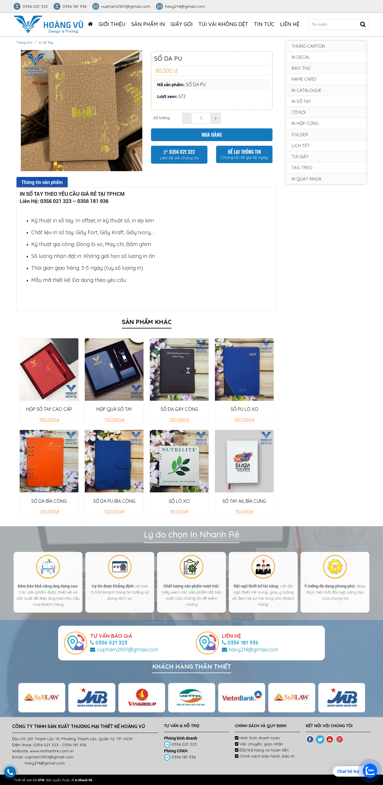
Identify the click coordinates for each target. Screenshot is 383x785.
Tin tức (264, 24)
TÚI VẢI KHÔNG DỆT (223, 24)
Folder (300, 134)
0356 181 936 (180, 757)
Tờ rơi (298, 112)
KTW (41, 780)
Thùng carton (308, 46)
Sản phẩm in (148, 24)
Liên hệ (289, 24)
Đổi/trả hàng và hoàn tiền (262, 750)
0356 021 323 (181, 744)
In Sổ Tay (46, 42)
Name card (304, 79)
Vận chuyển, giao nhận (259, 744)
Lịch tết (301, 145)
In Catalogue (306, 90)
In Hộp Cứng (305, 123)
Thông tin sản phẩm (42, 182)
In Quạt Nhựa (306, 179)
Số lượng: (161, 117)
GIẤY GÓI (182, 24)
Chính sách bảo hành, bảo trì (264, 756)
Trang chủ (24, 42)
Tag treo (302, 167)
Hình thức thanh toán (257, 737)
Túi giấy (300, 156)
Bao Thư (301, 68)
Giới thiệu (112, 24)
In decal (301, 57)
